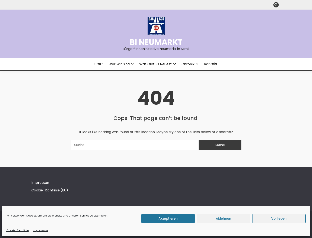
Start (98, 63)
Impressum (40, 230)
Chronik (187, 64)
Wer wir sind (119, 64)
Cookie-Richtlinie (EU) (49, 190)
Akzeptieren (168, 218)
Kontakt (211, 63)
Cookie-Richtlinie (17, 230)
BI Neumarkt (156, 42)
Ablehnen (223, 218)
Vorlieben (279, 218)
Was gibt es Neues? (155, 64)
